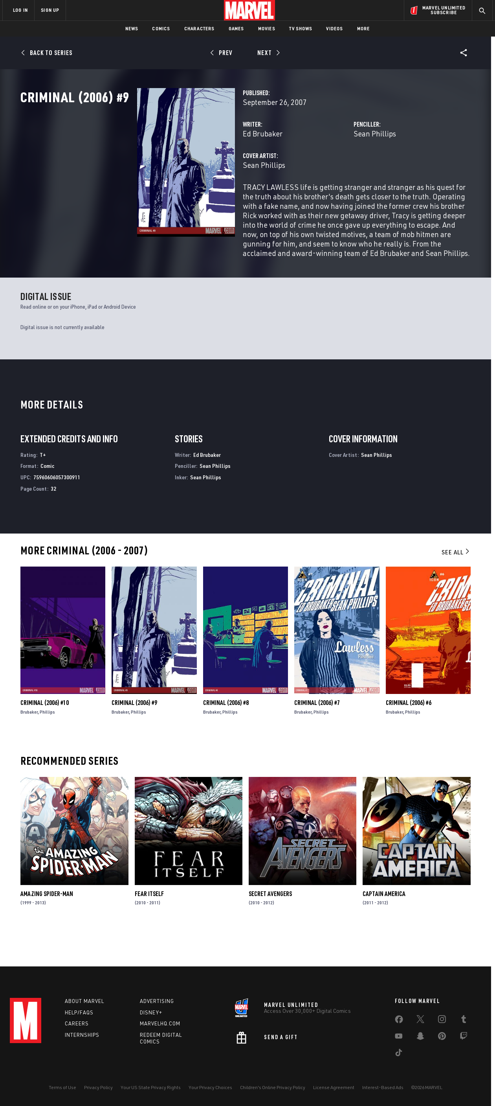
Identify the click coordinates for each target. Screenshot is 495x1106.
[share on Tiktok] (399, 1054)
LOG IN (20, 10)
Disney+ (151, 1012)
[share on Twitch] (464, 1038)
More (363, 28)
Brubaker (29, 744)
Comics (161, 28)
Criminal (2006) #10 (44, 734)
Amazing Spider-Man (46, 925)
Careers (77, 1023)
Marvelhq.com (160, 1023)
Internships (82, 1035)
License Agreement (333, 1087)
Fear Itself (149, 925)
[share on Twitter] (420, 1021)
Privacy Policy (98, 1087)
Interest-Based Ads (382, 1087)
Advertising (157, 1001)
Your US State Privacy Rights (151, 1087)
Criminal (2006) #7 (317, 734)
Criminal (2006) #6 (408, 734)
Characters (199, 28)
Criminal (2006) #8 (226, 734)
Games (236, 28)
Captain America (384, 925)
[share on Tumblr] (464, 1021)
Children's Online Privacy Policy (272, 1087)
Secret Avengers (270, 925)
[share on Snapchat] (420, 1038)
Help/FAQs (79, 1012)
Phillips (47, 744)
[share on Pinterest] (442, 1038)
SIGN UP (50, 10)
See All (456, 584)
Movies (266, 28)
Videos (334, 28)
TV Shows (300, 28)
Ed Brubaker (181, 168)
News (131, 28)
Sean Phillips (334, 168)
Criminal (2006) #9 (134, 734)
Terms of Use (62, 1087)
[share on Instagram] (442, 1021)
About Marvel (84, 1001)
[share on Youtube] (399, 1038)
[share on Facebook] (399, 1021)
